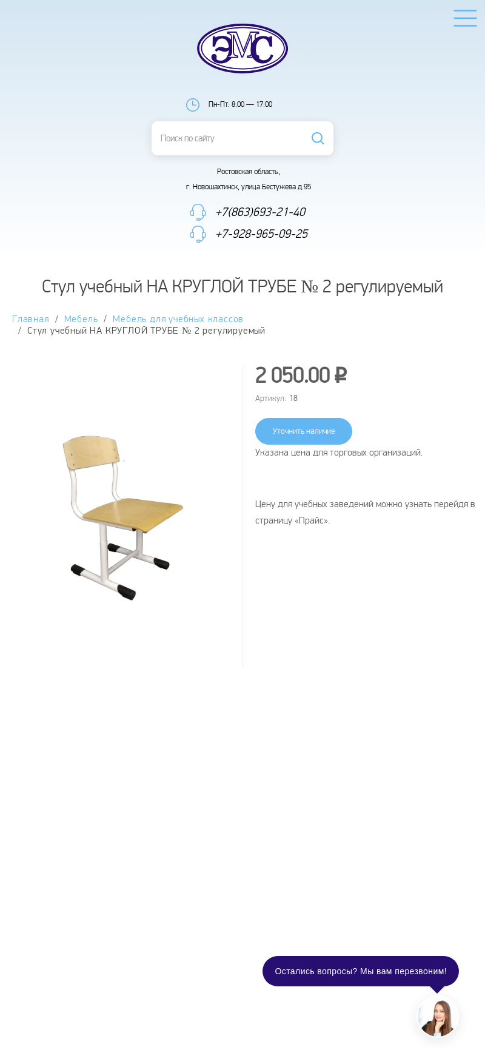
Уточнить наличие (304, 431)
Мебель (81, 319)
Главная (30, 319)
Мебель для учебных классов (178, 319)
